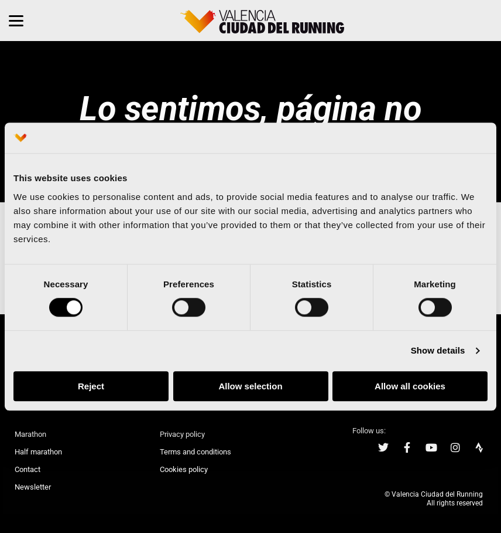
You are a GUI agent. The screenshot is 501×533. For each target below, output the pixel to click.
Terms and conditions (195, 451)
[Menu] (16, 20)
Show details (438, 351)
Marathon (30, 434)
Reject (91, 386)
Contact (27, 469)
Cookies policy (184, 469)
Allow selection (250, 386)
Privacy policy (182, 434)
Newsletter (33, 487)
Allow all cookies (410, 386)
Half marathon (38, 451)
